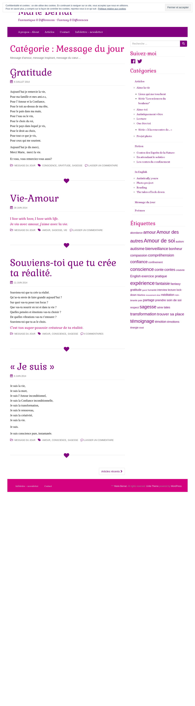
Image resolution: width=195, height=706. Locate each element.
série (160, 307)
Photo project (145, 182)
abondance (136, 232)
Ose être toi (144, 123)
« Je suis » (32, 366)
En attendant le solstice (151, 157)
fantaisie (163, 283)
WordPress (176, 486)
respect (134, 307)
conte (159, 269)
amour (46, 230)
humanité (152, 290)
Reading (142, 187)
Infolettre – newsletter (89, 32)
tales (167, 307)
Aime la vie (143, 87)
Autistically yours (147, 178)
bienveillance (156, 248)
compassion (138, 255)
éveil (141, 328)
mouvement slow (153, 295)
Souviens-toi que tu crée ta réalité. (63, 268)
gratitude (64, 165)
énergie (134, 327)
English (135, 276)
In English (141, 171)
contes (169, 269)
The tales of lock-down (151, 192)
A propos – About (28, 32)
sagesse (77, 165)
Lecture (141, 118)
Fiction (139, 146)
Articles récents (112, 471)
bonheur (175, 249)
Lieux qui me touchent (152, 94)
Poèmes (140, 210)
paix (140, 300)
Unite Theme (152, 486)
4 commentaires (93, 334)
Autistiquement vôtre (150, 114)
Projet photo (144, 136)
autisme (137, 248)
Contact (65, 32)
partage (148, 300)
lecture (172, 289)
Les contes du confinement (153, 161)
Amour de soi (159, 241)
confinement (155, 262)
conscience (49, 165)
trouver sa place (170, 314)
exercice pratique (154, 276)
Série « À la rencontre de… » (155, 129)
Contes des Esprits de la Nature (156, 152)
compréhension (161, 255)
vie (65, 230)
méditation (167, 294)
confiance (139, 262)
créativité (180, 270)
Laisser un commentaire (103, 165)
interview (162, 289)
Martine (141, 295)
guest (144, 290)
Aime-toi (142, 109)
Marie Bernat (120, 486)
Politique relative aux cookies (112, 9)
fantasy (176, 284)
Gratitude (31, 72)
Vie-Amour (34, 198)
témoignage (142, 321)
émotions (173, 321)
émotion (160, 321)
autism (180, 241)
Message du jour (24, 165)
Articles (49, 32)
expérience (142, 283)
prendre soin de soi (168, 300)
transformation (143, 314)
